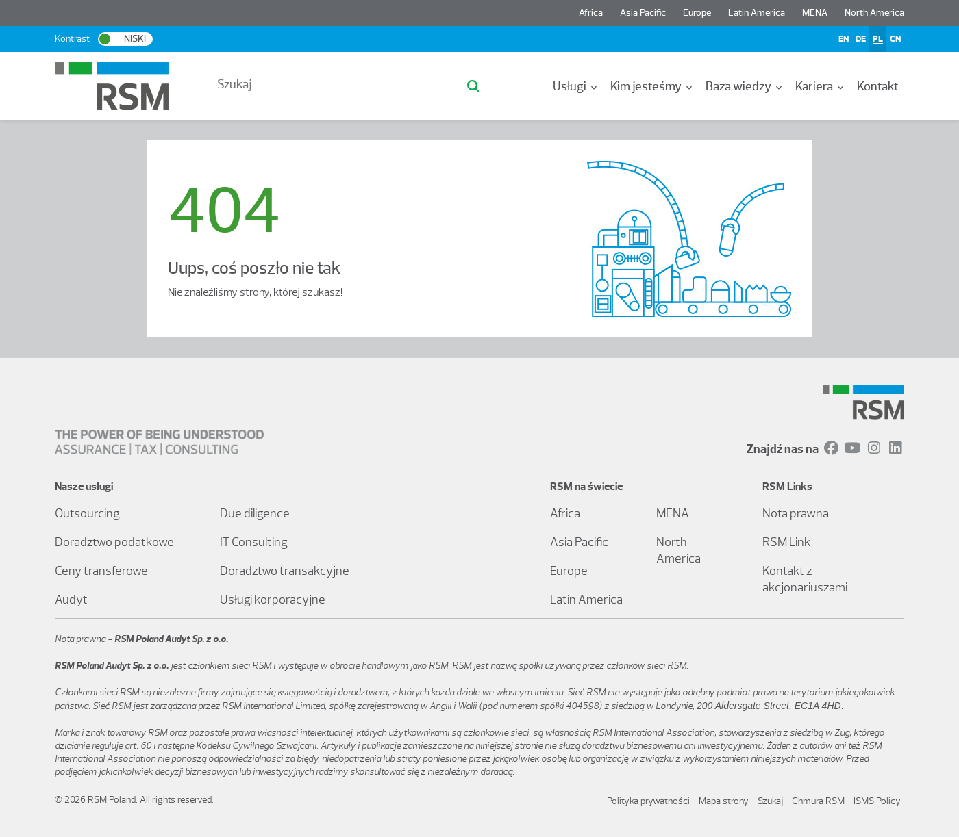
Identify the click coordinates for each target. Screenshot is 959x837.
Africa (591, 12)
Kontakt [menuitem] (878, 86)
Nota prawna (795, 513)
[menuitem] (576, 86)
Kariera (820, 86)
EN (843, 39)
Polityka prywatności (648, 801)
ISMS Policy (877, 801)
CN (895, 39)
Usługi (576, 86)
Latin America (756, 12)
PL (878, 39)
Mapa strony (724, 801)
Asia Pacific (643, 12)
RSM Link (786, 542)
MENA (814, 12)
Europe (697, 12)
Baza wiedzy (745, 86)
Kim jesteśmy (652, 86)
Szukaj (770, 801)
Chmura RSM (818, 801)
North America (874, 12)
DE (861, 39)
